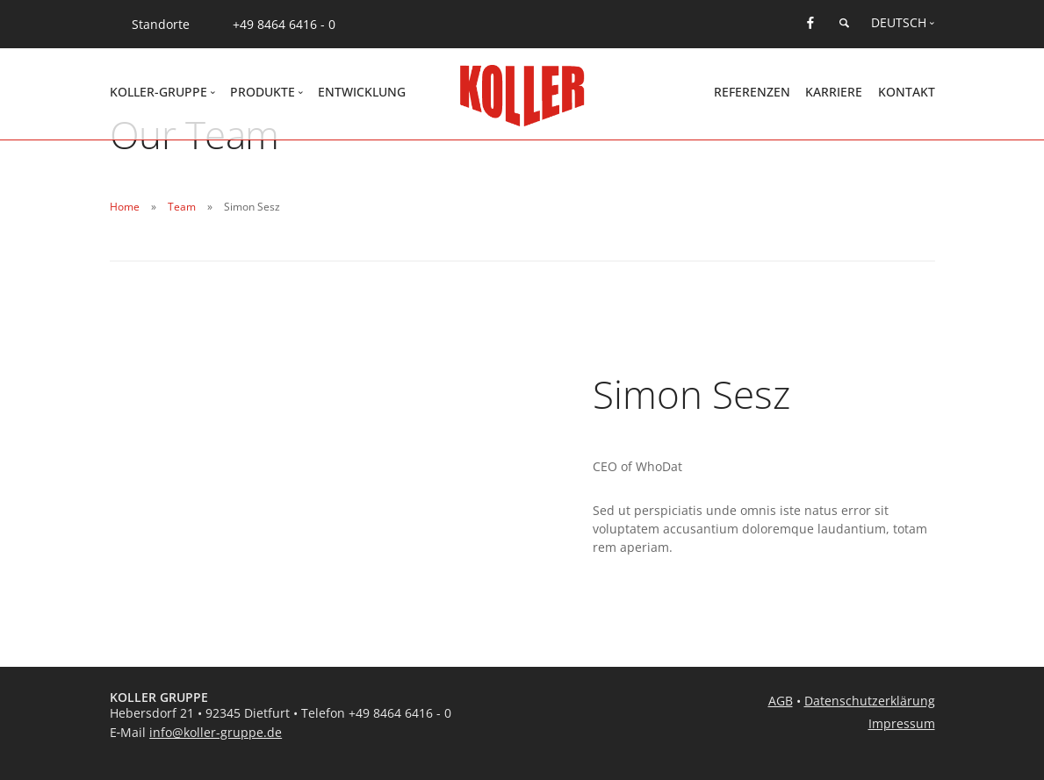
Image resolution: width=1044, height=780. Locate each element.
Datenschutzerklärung (869, 700)
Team (182, 206)
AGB (780, 700)
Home (125, 206)
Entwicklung (362, 91)
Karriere (833, 91)
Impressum (901, 723)
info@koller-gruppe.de (215, 732)
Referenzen (752, 91)
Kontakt (906, 91)
